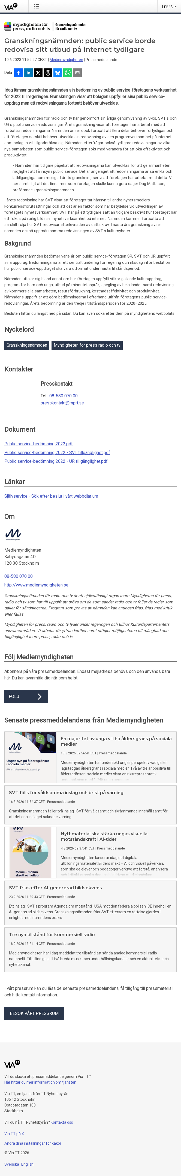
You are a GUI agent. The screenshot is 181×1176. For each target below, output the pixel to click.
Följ (26, 697)
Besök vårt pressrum (34, 1013)
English (27, 1164)
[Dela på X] (38, 73)
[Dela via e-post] (77, 73)
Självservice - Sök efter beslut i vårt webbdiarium (51, 496)
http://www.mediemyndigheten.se (36, 585)
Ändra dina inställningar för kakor (32, 1143)
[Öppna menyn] (38, 6)
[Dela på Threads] (48, 73)
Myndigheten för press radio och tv (87, 345)
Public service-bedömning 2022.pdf (38, 443)
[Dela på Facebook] (18, 73)
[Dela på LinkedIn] (28, 73)
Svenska (11, 1164)
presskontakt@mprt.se (62, 403)
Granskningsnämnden (27, 345)
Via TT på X (14, 1134)
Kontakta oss (62, 1122)
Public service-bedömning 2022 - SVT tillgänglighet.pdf (57, 452)
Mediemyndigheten (66, 60)
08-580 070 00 (63, 396)
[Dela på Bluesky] (57, 73)
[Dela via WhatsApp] (67, 73)
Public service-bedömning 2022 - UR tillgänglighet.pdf (56, 461)
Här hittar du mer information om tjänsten (40, 1082)
